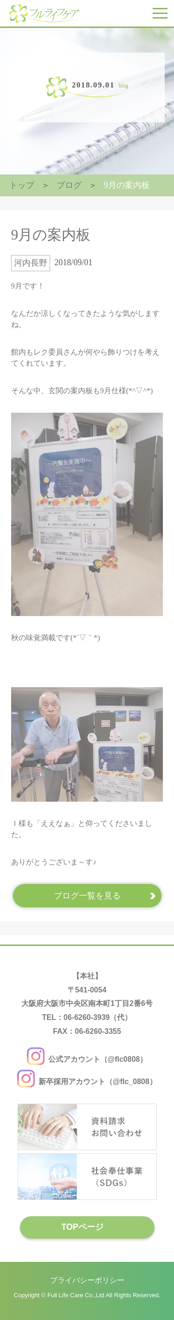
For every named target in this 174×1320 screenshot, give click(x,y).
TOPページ (82, 1227)
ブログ (69, 185)
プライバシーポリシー (87, 1280)
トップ (21, 185)
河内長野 (30, 263)
